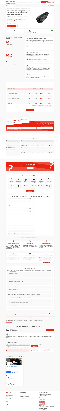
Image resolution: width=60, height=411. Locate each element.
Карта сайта (7, 398)
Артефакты (22, 150)
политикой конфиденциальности (17, 129)
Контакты (45, 5)
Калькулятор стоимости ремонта (10, 391)
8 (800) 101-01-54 (41, 378)
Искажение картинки (24, 145)
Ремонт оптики (10, 103)
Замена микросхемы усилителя (13, 93)
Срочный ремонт (16, 5)
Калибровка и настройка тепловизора (14, 98)
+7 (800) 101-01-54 (10, 360)
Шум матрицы (23, 152)
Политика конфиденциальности (30, 405)
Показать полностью (9, 300)
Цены (20, 5)
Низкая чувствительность (24, 147)
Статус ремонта (52, 5)
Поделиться (39, 398)
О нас (23, 5)
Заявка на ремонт (41, 5)
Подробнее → (50, 145)
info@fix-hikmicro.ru (42, 380)
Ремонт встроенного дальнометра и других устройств (16, 96)
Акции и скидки (36, 5)
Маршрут (8, 350)
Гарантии (32, 5)
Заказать (49, 91)
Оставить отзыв (50, 308)
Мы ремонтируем (9, 5)
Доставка (29, 5)
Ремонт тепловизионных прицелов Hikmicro (26, 373)
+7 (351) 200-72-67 (36, 329)
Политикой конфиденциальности (24, 326)
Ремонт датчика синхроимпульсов (13, 101)
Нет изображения (23, 143)
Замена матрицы (10, 91)
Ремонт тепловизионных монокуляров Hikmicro (27, 376)
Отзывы (26, 5)
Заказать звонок (30, 168)
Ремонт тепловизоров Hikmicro (24, 375)
